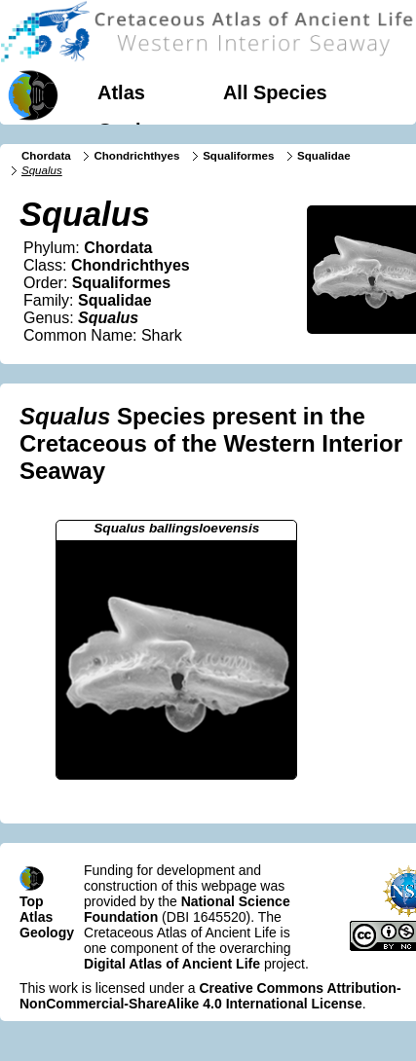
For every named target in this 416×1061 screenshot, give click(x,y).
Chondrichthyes (136, 156)
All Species (275, 92)
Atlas (121, 92)
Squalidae (324, 156)
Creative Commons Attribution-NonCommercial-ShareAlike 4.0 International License (210, 995)
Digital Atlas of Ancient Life (172, 963)
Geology (136, 130)
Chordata (46, 156)
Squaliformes (238, 156)
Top (31, 901)
